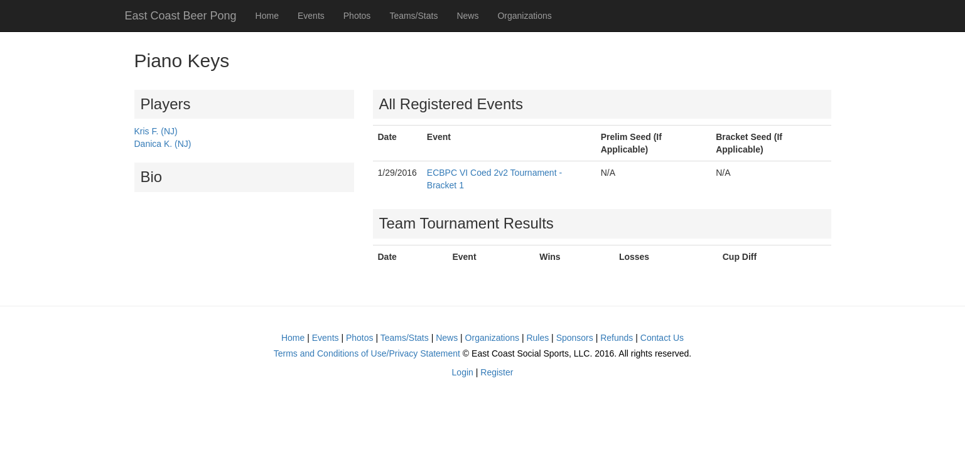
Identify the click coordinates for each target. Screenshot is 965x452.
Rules (537, 338)
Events (311, 16)
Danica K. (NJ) (162, 144)
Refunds (616, 338)
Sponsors (574, 338)
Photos (357, 16)
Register (496, 372)
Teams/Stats (413, 16)
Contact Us (662, 338)
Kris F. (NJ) (156, 131)
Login (462, 372)
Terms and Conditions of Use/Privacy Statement (367, 353)
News (467, 16)
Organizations (524, 16)
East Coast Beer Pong (181, 15)
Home (267, 16)
